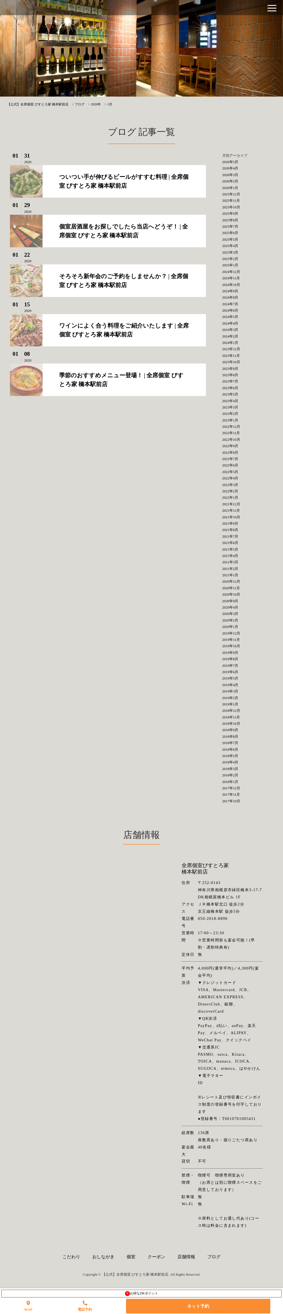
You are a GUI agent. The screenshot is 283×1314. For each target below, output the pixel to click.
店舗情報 (186, 1256)
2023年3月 (230, 407)
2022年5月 (230, 472)
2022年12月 (231, 426)
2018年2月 (230, 775)
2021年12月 (231, 504)
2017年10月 (231, 801)
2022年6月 (230, 465)
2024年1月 (230, 343)
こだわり (71, 1256)
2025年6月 (230, 233)
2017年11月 (231, 794)
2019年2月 (230, 698)
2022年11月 (231, 433)
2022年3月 (230, 485)
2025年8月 (230, 220)
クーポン (156, 1256)
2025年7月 (230, 226)
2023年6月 (230, 388)
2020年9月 (230, 601)
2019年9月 (230, 653)
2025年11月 (231, 200)
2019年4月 (230, 685)
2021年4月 (230, 556)
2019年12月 (231, 633)
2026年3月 (230, 175)
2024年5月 (230, 317)
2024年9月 (230, 291)
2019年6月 (230, 672)
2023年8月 (230, 375)
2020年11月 (231, 588)
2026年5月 (230, 162)
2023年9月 (230, 369)
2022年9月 (230, 446)
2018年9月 (230, 730)
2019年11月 (231, 640)
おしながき (103, 1256)
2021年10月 (231, 517)
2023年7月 (230, 381)
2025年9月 (230, 213)
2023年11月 (231, 356)
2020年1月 (230, 627)
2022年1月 (230, 497)
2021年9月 (230, 523)
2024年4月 (230, 323)
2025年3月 (230, 252)
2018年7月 (230, 743)
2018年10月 (231, 723)
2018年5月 (230, 756)
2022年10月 (231, 439)
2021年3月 (230, 562)
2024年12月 (231, 272)
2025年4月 (230, 246)
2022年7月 (230, 459)
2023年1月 (230, 420)
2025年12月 (231, 194)
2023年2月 (230, 414)
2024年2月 (230, 336)
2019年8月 (230, 659)
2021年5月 (230, 549)
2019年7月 (230, 665)
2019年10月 (231, 646)
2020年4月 (230, 607)
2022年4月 (230, 478)
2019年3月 (230, 691)
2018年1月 (230, 782)
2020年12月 (231, 581)
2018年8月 (230, 736)
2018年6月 (230, 749)
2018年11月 (231, 717)
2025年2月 (230, 259)
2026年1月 (230, 188)
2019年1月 (230, 704)
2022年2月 (230, 491)
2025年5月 (230, 239)
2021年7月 (230, 536)
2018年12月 (231, 710)
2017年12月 (231, 788)
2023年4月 (230, 401)
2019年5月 (230, 678)
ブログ (214, 1256)
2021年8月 (230, 530)
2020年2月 (230, 620)
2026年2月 (230, 181)
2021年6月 (230, 543)
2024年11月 (231, 278)
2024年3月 (230, 330)
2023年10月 (231, 362)
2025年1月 (230, 265)
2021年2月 (230, 569)
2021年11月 (231, 510)
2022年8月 (230, 452)
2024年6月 (230, 310)
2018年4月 (230, 762)
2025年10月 (231, 207)
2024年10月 (231, 285)
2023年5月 (230, 394)
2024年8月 (230, 297)
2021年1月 (230, 575)
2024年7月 (230, 304)
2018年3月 (230, 769)
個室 (131, 1256)
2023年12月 (231, 349)
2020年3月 (230, 614)
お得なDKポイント (141, 1293)
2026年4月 (230, 168)
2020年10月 (231, 594)
